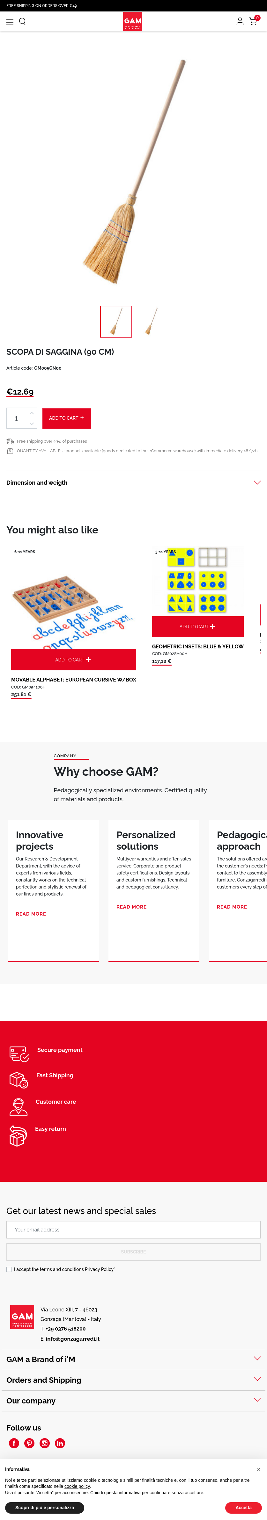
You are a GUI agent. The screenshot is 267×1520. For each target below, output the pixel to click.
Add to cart (67, 418)
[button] (259, 1469)
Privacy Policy (99, 1269)
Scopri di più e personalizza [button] (44, 1507)
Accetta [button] (243, 1507)
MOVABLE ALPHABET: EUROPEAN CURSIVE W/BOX (73, 680)
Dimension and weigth (36, 482)
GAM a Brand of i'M (40, 1359)
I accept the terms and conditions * (64, 1269)
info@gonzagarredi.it (73, 1339)
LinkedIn (60, 1443)
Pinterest (29, 1443)
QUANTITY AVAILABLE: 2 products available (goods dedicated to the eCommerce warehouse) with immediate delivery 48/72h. (137, 450)
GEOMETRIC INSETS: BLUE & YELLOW (198, 647)
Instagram (45, 1443)
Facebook (14, 1443)
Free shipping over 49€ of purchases (52, 441)
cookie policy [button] (77, 1486)
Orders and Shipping (43, 1380)
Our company (31, 1400)
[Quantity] (16, 418)
